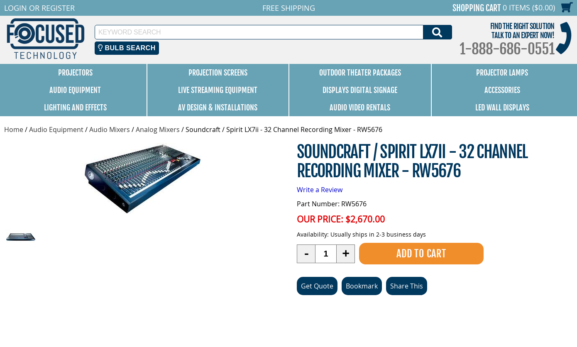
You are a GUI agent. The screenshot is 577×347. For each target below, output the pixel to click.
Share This (406, 286)
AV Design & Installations (217, 107)
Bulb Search (127, 47)
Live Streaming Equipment (217, 90)
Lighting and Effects (75, 107)
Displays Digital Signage (360, 90)
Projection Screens (217, 72)
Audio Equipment (75, 90)
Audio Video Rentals (360, 107)
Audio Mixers (109, 129)
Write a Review (319, 189)
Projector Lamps (502, 72)
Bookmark (362, 286)
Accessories (502, 90)
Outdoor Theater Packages (360, 72)
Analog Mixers (158, 129)
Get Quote (317, 286)
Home (13, 129)
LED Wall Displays (502, 107)
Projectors (75, 72)
